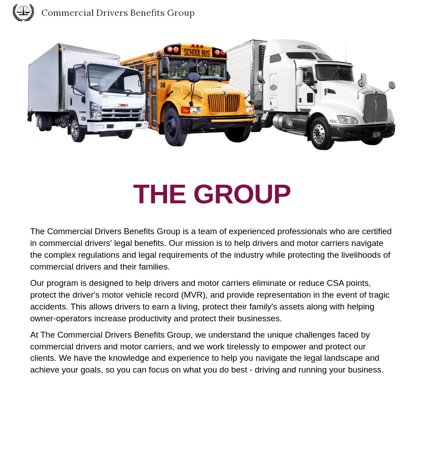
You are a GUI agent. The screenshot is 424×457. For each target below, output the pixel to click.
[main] (211, 302)
